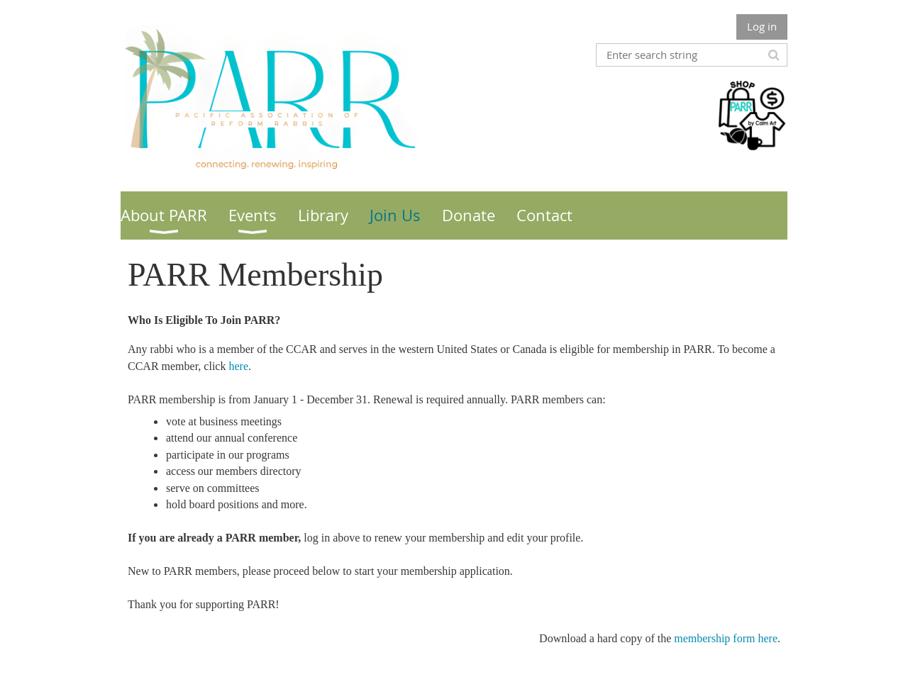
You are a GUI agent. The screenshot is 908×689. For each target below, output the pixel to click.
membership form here (725, 638)
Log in (762, 26)
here (238, 366)
